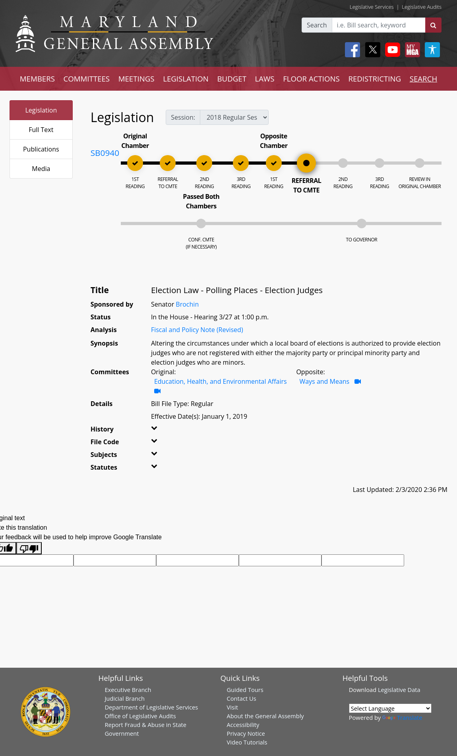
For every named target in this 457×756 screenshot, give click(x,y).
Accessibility (243, 725)
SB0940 (105, 152)
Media (41, 168)
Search (317, 25)
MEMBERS (37, 79)
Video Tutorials (247, 742)
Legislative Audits (422, 6)
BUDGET (231, 79)
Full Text (41, 129)
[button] (160, 430)
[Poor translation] (29, 548)
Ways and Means (324, 381)
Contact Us (241, 698)
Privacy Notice (246, 733)
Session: (183, 117)
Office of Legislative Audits (140, 716)
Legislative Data (399, 690)
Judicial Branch (125, 698)
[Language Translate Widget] (390, 708)
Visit (232, 707)
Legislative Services (372, 6)
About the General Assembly (265, 716)
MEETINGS (136, 79)
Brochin (187, 304)
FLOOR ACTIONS (311, 79)
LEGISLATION (186, 79)
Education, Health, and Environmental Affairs (220, 381)
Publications (41, 149)
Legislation (41, 110)
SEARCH (423, 79)
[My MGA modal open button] (411, 49)
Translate (402, 717)
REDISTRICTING (374, 79)
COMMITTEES (87, 79)
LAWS (265, 79)
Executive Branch (128, 690)
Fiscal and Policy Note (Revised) (197, 329)
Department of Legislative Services (151, 707)
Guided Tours (245, 690)
